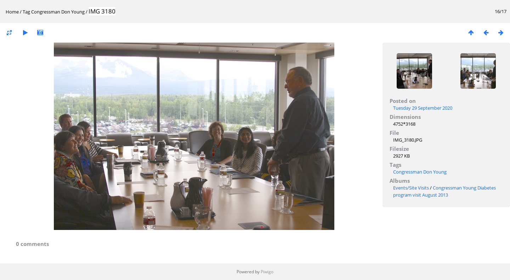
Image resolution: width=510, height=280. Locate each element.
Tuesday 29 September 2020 (422, 108)
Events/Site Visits (411, 188)
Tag (26, 12)
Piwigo (267, 272)
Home (12, 12)
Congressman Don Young (58, 12)
